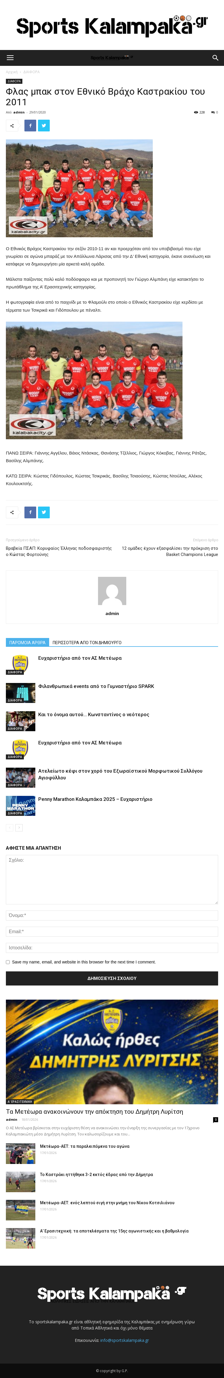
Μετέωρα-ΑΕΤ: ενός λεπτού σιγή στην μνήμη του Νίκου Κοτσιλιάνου (107, 1202)
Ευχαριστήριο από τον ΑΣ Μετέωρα (80, 658)
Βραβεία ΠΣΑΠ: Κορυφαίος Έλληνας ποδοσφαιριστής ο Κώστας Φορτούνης (59, 551)
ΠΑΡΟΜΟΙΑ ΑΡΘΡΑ (27, 642)
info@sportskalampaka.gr (124, 1340)
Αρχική (12, 71)
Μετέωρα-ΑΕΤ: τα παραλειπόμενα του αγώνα (85, 1146)
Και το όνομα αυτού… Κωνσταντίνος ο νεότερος (93, 714)
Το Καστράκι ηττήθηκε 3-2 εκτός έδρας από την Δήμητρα (96, 1174)
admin (19, 112)
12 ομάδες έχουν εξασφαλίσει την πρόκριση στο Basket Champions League (170, 551)
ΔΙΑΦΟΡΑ (31, 71)
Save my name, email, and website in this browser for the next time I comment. (84, 962)
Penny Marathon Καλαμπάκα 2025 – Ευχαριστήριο (95, 799)
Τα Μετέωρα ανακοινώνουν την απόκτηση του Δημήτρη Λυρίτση (94, 1111)
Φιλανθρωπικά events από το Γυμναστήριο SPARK (96, 686)
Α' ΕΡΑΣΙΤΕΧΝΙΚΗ (20, 1102)
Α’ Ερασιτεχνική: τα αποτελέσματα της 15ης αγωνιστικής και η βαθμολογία (114, 1231)
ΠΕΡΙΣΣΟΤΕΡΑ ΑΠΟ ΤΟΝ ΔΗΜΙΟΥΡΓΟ (87, 642)
